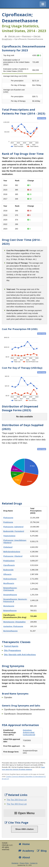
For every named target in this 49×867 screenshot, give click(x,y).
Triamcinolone (9, 536)
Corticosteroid (29, 735)
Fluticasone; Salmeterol (13, 527)
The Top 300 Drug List (17, 804)
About (24, 857)
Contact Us (33, 863)
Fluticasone (8, 518)
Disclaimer (15, 863)
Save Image (41, 118)
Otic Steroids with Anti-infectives (20, 655)
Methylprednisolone (11, 552)
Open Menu (24, 813)
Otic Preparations (12, 650)
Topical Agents (11, 646)
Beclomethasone (10, 631)
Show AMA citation (24, 829)
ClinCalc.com (14, 36)
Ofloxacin (7, 574)
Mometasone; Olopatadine (14, 622)
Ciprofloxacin (9, 565)
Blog (42, 850)
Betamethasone (10, 611)
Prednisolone (9, 561)
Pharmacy (26, 36)
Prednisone (8, 522)
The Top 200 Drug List (17, 800)
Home (24, 844)
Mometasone (8, 606)
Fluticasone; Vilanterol (12, 556)
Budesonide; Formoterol (13, 531)
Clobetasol (7, 547)
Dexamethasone (10, 595)
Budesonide (8, 570)
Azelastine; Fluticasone (13, 626)
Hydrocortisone (9, 579)
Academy (26, 850)
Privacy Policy (24, 863)
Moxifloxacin (8, 583)
